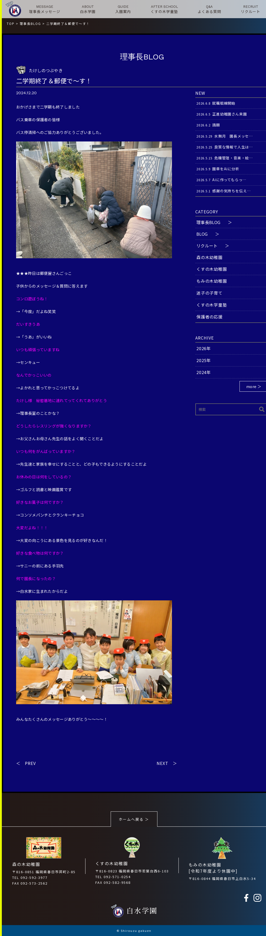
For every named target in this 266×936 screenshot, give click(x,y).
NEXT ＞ (167, 763)
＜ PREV (26, 763)
